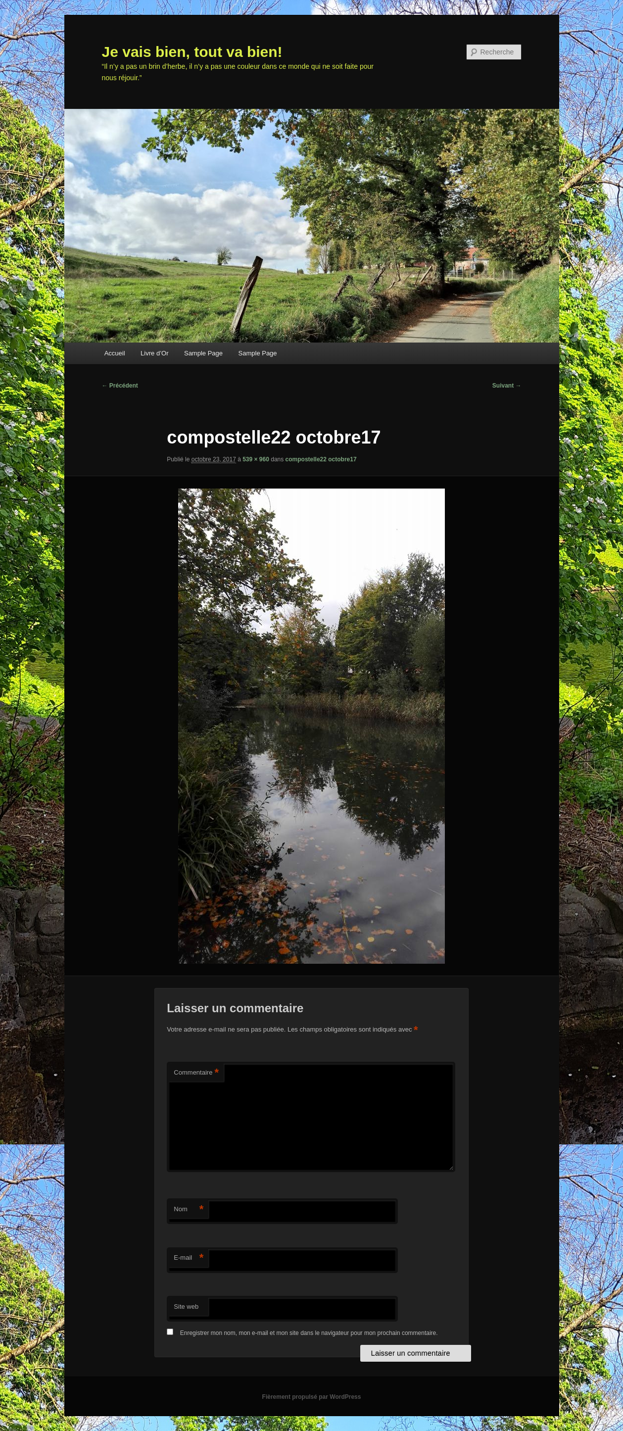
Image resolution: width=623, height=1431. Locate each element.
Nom (188, 1209)
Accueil (114, 353)
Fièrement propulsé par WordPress (311, 1396)
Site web (186, 1306)
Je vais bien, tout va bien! (192, 52)
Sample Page (203, 353)
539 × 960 (255, 459)
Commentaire (196, 1073)
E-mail (188, 1258)
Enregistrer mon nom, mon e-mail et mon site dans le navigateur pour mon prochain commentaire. (309, 1333)
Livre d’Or (154, 353)
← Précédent (120, 385)
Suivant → (507, 385)
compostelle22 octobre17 (321, 459)
